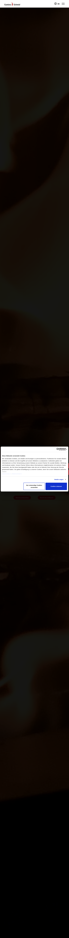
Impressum (6, 474)
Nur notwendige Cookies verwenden (34, 486)
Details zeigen (58, 479)
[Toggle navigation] (63, 3)
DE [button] (59, 4)
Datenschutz (16, 474)
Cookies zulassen (56, 486)
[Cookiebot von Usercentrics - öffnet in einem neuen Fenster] (59, 449)
